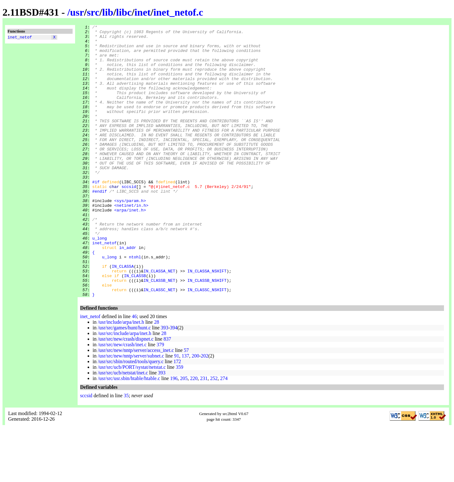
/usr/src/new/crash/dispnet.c (125, 393)
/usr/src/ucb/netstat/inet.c (123, 427)
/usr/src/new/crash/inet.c (122, 399)
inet (143, 12)
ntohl (135, 304)
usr (77, 12)
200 (195, 410)
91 (176, 410)
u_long (99, 281)
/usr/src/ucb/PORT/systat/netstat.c (132, 421)
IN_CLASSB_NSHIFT (207, 332)
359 (179, 421)
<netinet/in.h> (131, 242)
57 (186, 404)
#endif (99, 225)
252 (214, 432)
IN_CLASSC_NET (159, 343)
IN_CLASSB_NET (159, 332)
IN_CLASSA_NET (159, 320)
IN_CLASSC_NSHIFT (207, 343)
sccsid (128, 219)
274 (224, 432)
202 (204, 410)
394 (173, 382)
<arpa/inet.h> (130, 247)
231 (204, 432)
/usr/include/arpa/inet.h (121, 376)
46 (134, 370)
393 (164, 382)
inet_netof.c (178, 12)
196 (174, 432)
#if (95, 213)
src (93, 12)
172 (177, 416)
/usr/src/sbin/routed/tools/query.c (130, 416)
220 (194, 432)
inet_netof (20, 38)
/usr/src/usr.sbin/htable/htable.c (129, 432)
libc (124, 12)
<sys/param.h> (130, 236)
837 (167, 393)
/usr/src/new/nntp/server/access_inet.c (136, 404)
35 (126, 450)
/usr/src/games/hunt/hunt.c (124, 382)
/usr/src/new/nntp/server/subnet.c (131, 410)
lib (108, 12)
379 (160, 399)
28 (156, 376)
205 (184, 432)
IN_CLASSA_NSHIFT (207, 320)
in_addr (127, 292)
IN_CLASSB (135, 326)
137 (185, 410)
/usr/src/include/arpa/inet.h (124, 387)
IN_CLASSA (123, 315)
